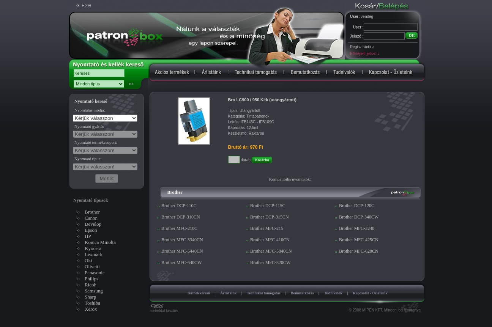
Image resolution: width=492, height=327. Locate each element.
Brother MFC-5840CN (271, 251)
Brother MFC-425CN (358, 239)
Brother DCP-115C (267, 205)
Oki (88, 260)
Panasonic (95, 272)
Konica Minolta (100, 242)
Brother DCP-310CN (180, 217)
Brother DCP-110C (179, 205)
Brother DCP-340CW (358, 217)
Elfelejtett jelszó (364, 54)
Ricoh (90, 285)
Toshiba (92, 303)
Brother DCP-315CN (269, 217)
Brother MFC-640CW (181, 262)
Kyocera (93, 248)
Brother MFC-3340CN (182, 239)
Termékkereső (198, 293)
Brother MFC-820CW (270, 262)
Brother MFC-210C (179, 228)
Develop (93, 224)
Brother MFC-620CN (358, 251)
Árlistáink (228, 293)
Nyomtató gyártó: (89, 126)
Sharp (90, 297)
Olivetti (92, 266)
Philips (91, 278)
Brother (92, 212)
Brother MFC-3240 (356, 228)
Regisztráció (362, 47)
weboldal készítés (164, 309)
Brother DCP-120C (356, 205)
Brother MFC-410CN (270, 239)
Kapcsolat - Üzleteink (370, 293)
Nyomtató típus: (87, 158)
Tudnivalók (333, 293)
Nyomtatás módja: (89, 110)
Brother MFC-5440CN (182, 251)
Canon (91, 218)
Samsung (94, 291)
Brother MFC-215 (266, 228)
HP (88, 236)
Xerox (91, 309)
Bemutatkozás (302, 293)
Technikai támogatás (263, 293)
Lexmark (93, 254)
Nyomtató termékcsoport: (95, 142)
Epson (91, 230)
